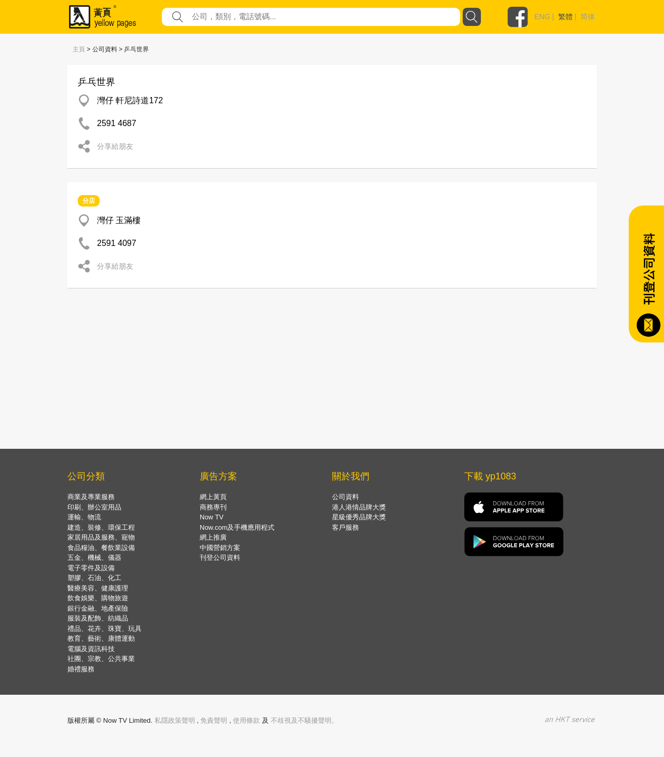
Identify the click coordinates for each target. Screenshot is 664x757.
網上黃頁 (213, 497)
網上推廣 (213, 537)
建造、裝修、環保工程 (101, 527)
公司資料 (345, 497)
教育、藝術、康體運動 (101, 638)
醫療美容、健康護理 (97, 588)
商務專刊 (213, 507)
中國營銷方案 (220, 548)
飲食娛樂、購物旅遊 (97, 598)
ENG (542, 16)
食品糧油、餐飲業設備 (101, 548)
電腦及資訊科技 (91, 649)
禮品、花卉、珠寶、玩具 (104, 628)
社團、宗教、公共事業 (101, 659)
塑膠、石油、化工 (94, 578)
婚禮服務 (80, 669)
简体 (587, 16)
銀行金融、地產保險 (97, 608)
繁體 (565, 16)
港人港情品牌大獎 (359, 507)
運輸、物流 (84, 517)
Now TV (212, 517)
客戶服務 (345, 527)
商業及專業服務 (91, 497)
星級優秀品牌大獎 (359, 517)
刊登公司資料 (220, 557)
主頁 (79, 49)
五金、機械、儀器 (94, 557)
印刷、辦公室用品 (94, 507)
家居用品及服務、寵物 (101, 537)
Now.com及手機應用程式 (237, 527)
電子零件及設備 (91, 568)
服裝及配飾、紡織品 (97, 618)
